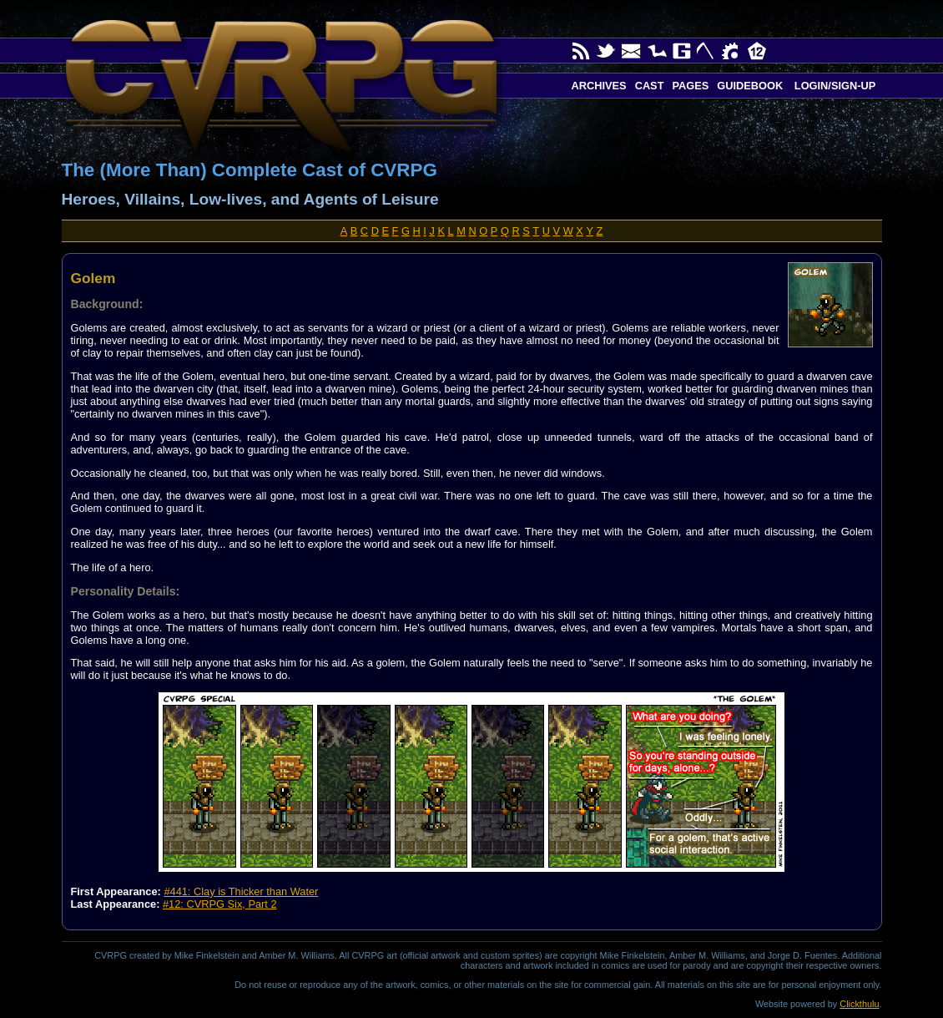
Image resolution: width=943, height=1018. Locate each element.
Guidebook (750, 85)
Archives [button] (599, 85)
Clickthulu (859, 1004)
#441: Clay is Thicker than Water (241, 891)
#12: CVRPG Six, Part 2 (220, 904)
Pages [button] (690, 85)
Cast (649, 85)
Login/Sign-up (833, 85)
